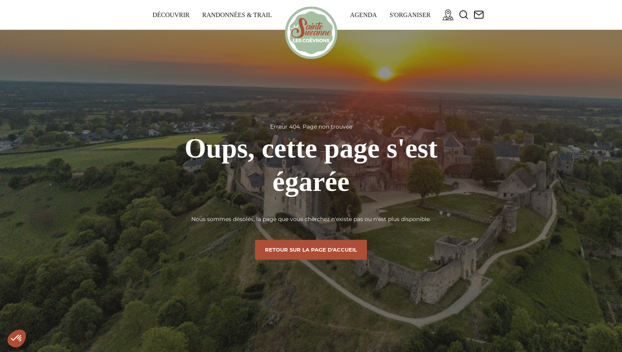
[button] (16, 338)
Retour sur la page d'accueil (311, 249)
